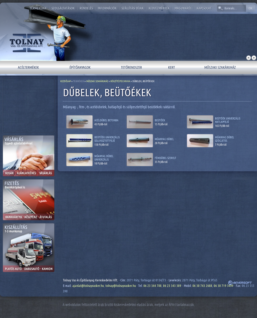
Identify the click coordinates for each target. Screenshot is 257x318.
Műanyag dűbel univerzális (104, 157)
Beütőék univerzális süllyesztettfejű (107, 138)
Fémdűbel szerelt (165, 158)
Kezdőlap (65, 81)
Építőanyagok (79, 67)
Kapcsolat (204, 8)
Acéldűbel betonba (106, 120)
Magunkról (183, 8)
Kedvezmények (159, 8)
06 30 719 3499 (223, 285)
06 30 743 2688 (202, 285)
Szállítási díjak (133, 8)
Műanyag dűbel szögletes (224, 138)
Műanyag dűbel (164, 139)
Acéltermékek (28, 67)
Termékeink (38, 8)
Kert (171, 67)
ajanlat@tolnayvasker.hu (88, 285)
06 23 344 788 (152, 285)
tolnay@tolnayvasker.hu (120, 285)
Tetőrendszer (131, 67)
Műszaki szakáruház (220, 67)
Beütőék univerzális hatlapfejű (227, 120)
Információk (107, 8)
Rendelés (86, 8)
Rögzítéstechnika (120, 81)
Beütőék (160, 120)
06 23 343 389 (172, 285)
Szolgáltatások (63, 8)
